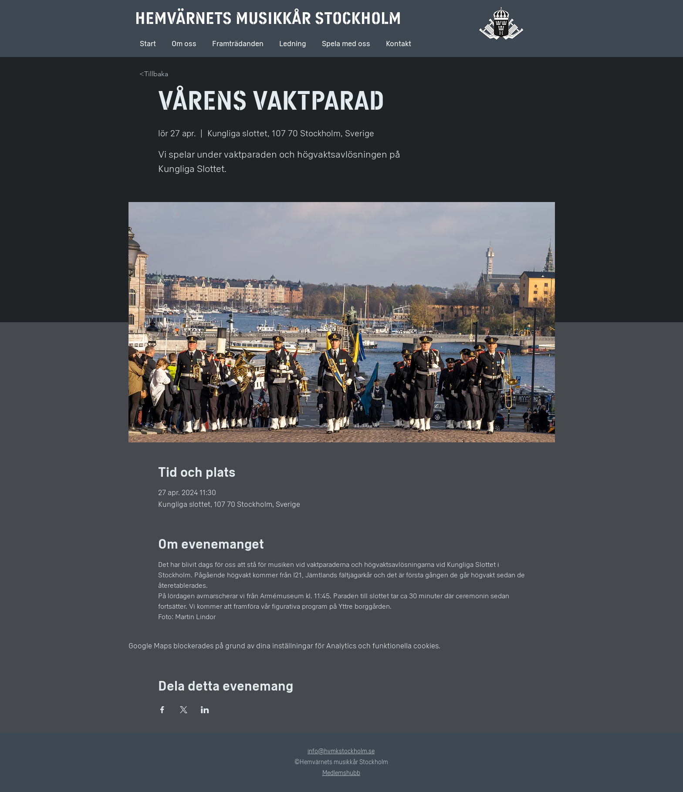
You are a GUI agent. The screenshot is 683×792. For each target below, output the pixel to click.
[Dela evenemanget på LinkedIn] (205, 709)
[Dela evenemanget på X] (183, 709)
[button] (292, 40)
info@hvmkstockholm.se (341, 751)
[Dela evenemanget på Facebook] (162, 709)
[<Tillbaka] (156, 74)
